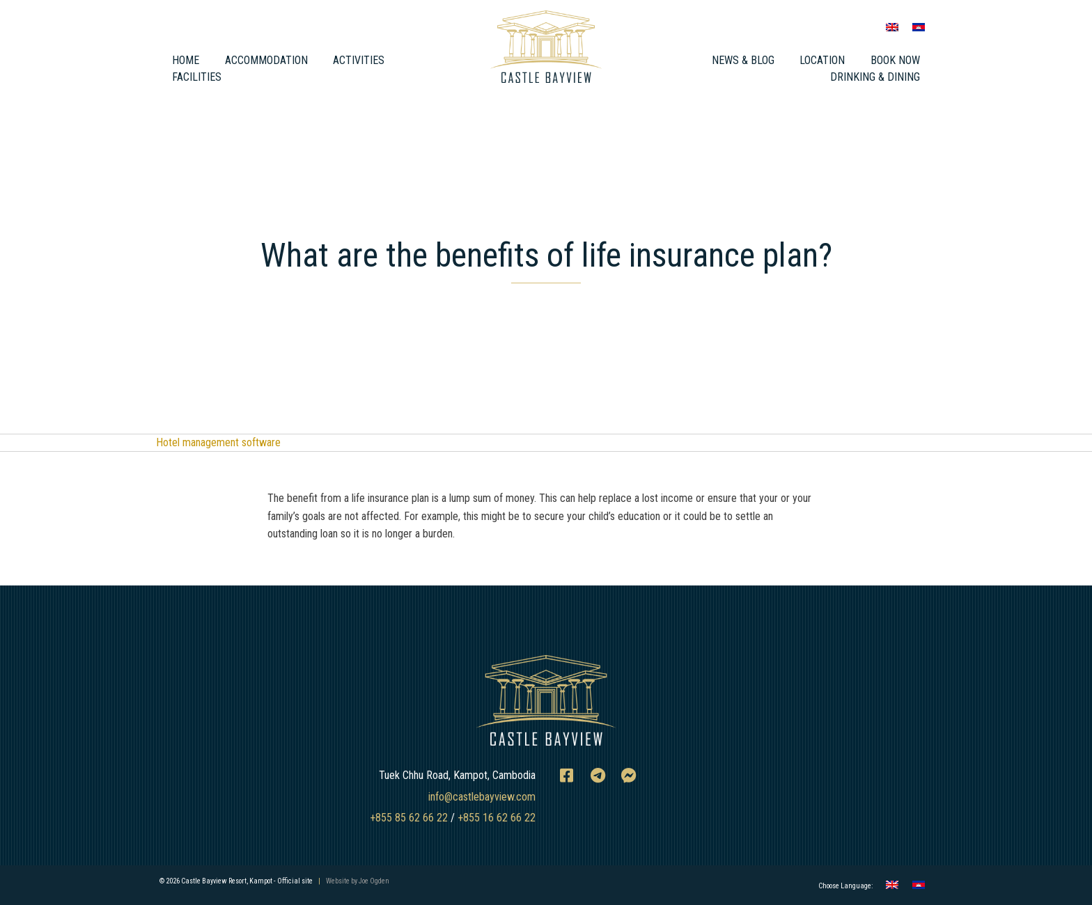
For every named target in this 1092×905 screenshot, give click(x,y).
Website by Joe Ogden (357, 881)
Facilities (196, 77)
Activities (358, 60)
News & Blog (743, 60)
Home (185, 60)
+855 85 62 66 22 (409, 817)
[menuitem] (892, 26)
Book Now (895, 60)
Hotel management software (218, 442)
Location (822, 60)
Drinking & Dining (875, 77)
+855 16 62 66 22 (497, 817)
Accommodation (266, 60)
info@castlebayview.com (482, 796)
